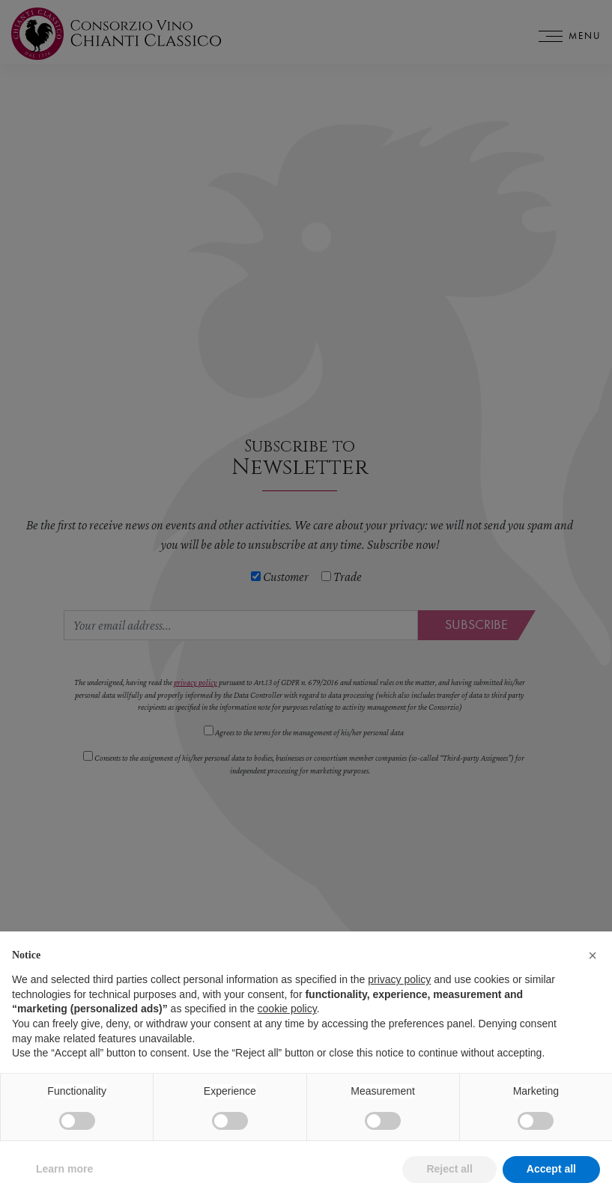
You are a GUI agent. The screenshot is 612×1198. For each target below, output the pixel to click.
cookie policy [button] (287, 1030)
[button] (593, 976)
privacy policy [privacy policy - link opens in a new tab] (399, 1001)
